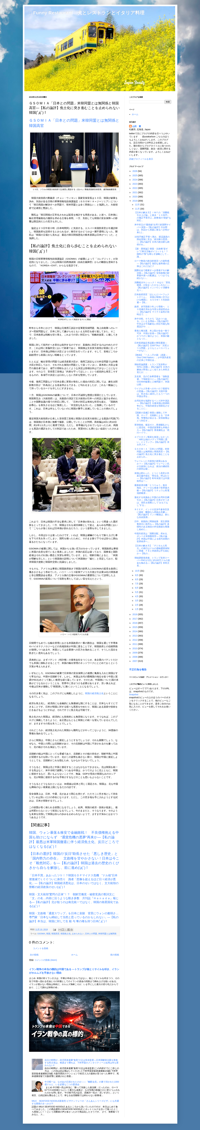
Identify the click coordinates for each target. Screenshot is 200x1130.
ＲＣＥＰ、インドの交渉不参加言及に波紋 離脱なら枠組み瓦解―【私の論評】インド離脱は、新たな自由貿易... (151, 513)
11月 (137, 208)
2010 (135, 648)
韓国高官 (55, 934)
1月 (137, 609)
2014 (135, 631)
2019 (135, 201)
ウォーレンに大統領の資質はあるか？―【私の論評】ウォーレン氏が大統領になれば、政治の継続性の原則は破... (151, 465)
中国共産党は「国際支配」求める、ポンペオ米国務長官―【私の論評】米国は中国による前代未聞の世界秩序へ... (151, 537)
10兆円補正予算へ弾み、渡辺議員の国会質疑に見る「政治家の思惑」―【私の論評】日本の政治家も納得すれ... (152, 240)
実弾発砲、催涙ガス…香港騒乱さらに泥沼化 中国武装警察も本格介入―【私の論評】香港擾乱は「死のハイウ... (151, 429)
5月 (137, 592)
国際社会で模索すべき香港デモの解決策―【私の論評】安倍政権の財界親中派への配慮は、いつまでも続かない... (151, 274)
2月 (137, 605)
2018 (135, 614)
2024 (135, 179)
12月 (137, 204)
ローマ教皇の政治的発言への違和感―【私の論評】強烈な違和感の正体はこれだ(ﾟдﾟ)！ (151, 263)
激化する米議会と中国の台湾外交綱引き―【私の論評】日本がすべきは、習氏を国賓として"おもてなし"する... (151, 501)
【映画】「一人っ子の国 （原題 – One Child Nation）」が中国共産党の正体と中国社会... (152, 357)
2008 (135, 657)
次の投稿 (34, 954)
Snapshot (133, 694)
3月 (137, 600)
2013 (135, 635)
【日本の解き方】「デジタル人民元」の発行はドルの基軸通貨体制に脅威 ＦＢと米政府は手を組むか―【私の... (151, 549)
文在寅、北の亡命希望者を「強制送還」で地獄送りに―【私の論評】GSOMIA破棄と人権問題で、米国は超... (151, 380)
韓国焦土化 (66, 934)
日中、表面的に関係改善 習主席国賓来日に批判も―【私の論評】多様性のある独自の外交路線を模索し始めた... (151, 525)
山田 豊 (136, 126)
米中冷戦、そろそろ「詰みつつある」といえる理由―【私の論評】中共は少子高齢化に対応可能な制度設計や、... (151, 322)
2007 (135, 661)
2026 (135, 171)
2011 (135, 644)
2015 (135, 627)
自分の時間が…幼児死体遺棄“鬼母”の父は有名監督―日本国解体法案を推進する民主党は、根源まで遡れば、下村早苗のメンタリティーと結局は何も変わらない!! (82, 1063)
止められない (78, 934)
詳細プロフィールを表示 (141, 159)
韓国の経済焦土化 (94, 693)
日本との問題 (91, 934)
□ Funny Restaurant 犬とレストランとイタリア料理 (86, 12)
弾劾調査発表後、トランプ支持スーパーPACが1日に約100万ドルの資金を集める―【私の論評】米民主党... (152, 562)
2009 (135, 652)
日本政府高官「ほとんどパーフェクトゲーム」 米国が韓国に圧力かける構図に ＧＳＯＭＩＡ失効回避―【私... (151, 298)
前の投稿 (114, 954)
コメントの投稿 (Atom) (45, 960)
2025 (135, 175)
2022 (135, 188)
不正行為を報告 (138, 669)
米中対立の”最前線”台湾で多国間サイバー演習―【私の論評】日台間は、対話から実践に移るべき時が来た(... (152, 228)
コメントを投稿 (40, 948)
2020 (135, 196)
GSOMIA (41, 934)
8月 (137, 579)
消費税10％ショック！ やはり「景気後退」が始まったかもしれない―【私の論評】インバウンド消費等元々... (152, 286)
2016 (135, 623)
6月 (137, 588)
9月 (137, 575)
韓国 (48, 934)
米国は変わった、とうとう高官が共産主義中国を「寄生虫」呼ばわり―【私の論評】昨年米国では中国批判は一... (151, 477)
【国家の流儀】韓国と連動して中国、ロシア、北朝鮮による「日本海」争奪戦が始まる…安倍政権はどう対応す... (151, 416)
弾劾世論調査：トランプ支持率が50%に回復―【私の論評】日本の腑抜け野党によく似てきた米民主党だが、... (151, 368)
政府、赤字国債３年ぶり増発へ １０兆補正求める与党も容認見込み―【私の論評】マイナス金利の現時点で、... (151, 310)
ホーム (74, 954)
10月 (137, 571)
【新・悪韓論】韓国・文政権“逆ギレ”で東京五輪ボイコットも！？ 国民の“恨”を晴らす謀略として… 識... (152, 252)
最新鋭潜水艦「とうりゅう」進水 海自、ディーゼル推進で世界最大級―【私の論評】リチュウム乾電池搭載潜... (151, 489)
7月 (137, 583)
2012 (135, 640)
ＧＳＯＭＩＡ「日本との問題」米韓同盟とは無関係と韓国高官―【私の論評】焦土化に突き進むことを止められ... (151, 453)
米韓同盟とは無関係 (107, 934)
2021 (135, 192)
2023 (135, 184)
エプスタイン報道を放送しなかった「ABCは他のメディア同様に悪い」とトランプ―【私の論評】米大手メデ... (151, 441)
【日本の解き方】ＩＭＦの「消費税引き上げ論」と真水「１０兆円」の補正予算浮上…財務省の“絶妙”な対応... (152, 216)
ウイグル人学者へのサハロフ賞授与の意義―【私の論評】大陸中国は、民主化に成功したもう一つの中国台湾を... (151, 392)
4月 (137, 596)
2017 (135, 618)
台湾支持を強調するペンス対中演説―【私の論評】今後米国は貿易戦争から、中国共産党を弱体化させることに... (151, 404)
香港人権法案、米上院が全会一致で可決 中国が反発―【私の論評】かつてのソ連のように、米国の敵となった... (151, 334)
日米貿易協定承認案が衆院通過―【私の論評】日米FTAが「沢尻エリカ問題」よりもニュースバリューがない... (151, 347)
